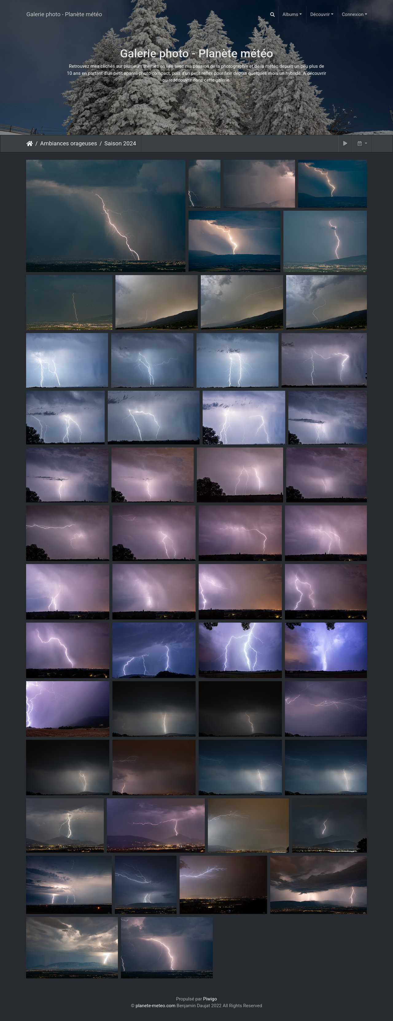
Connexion (353, 14)
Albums (290, 14)
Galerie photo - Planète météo (64, 14)
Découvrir (320, 14)
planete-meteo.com (156, 1005)
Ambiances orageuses (68, 143)
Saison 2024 (120, 143)
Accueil (29, 143)
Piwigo (210, 999)
